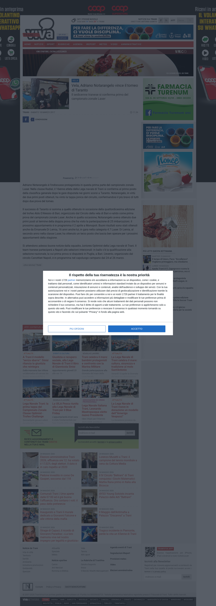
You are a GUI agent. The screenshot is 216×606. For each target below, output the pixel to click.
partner (71, 280)
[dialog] (108, 303)
